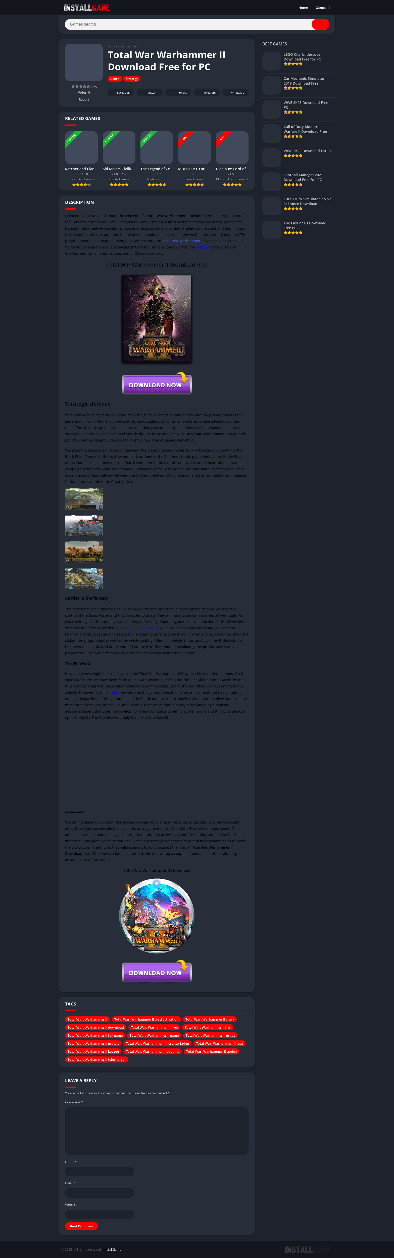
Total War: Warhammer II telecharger (97, 1059)
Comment (74, 1102)
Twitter (147, 93)
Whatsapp (234, 93)
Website (71, 1204)
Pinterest (177, 93)
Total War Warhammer (181, 240)
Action (138, 46)
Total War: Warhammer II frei (208, 1027)
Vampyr (202, 247)
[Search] (197, 24)
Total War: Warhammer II (87, 1019)
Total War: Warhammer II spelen (211, 1051)
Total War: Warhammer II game (154, 1035)
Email (70, 1183)
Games (321, 7)
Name (71, 1161)
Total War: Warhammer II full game (95, 1035)
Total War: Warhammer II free (154, 1027)
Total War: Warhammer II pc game (152, 1051)
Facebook (120, 93)
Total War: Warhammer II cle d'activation (146, 1019)
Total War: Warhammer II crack (209, 1019)
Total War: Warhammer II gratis (210, 1035)
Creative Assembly (143, 628)
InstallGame (112, 1249)
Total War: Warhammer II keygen (93, 1051)
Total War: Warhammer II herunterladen (157, 1043)
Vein (114, 692)
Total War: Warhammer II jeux (219, 1043)
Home (303, 7)
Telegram (206, 93)
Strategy (132, 79)
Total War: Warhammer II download (96, 1027)
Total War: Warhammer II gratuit (93, 1043)
